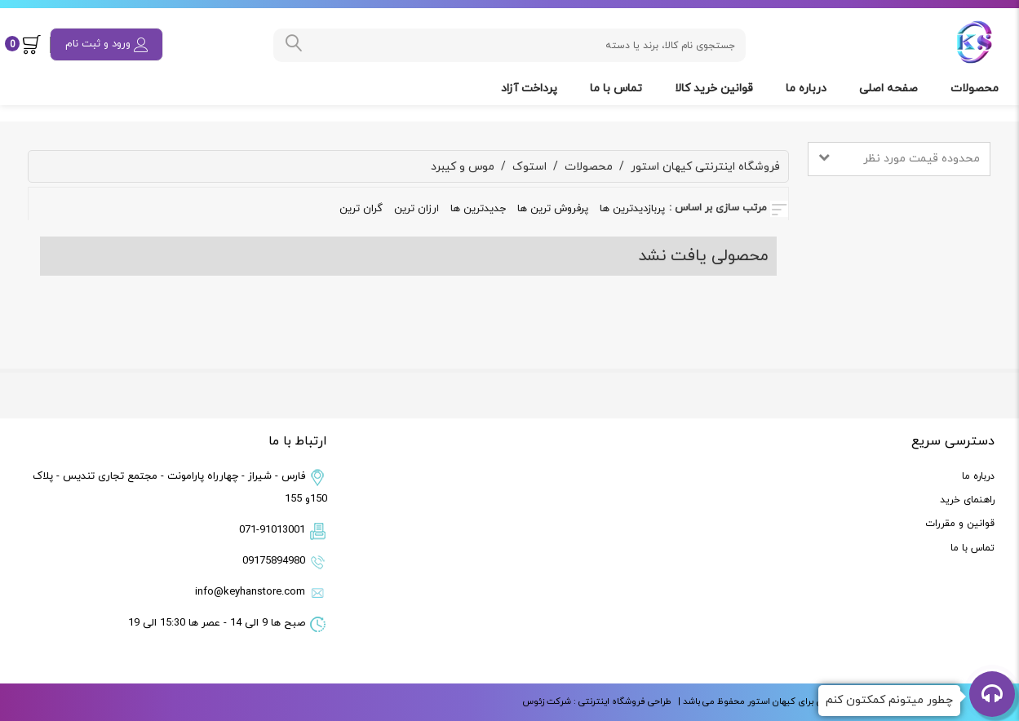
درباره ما (808, 88)
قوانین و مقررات (960, 523)
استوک (529, 167)
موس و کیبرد (462, 167)
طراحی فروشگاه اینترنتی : (621, 701)
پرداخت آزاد (530, 88)
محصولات (976, 88)
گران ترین (361, 208)
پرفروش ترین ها (552, 208)
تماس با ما (617, 88)
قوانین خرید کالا (715, 88)
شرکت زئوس (546, 701)
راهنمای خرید (967, 499)
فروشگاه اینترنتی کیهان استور (705, 167)
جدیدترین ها (478, 208)
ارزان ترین (416, 208)
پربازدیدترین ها (632, 208)
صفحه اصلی (890, 88)
